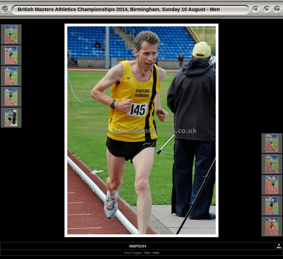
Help (156, 252)
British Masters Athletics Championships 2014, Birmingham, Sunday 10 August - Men (119, 9)
